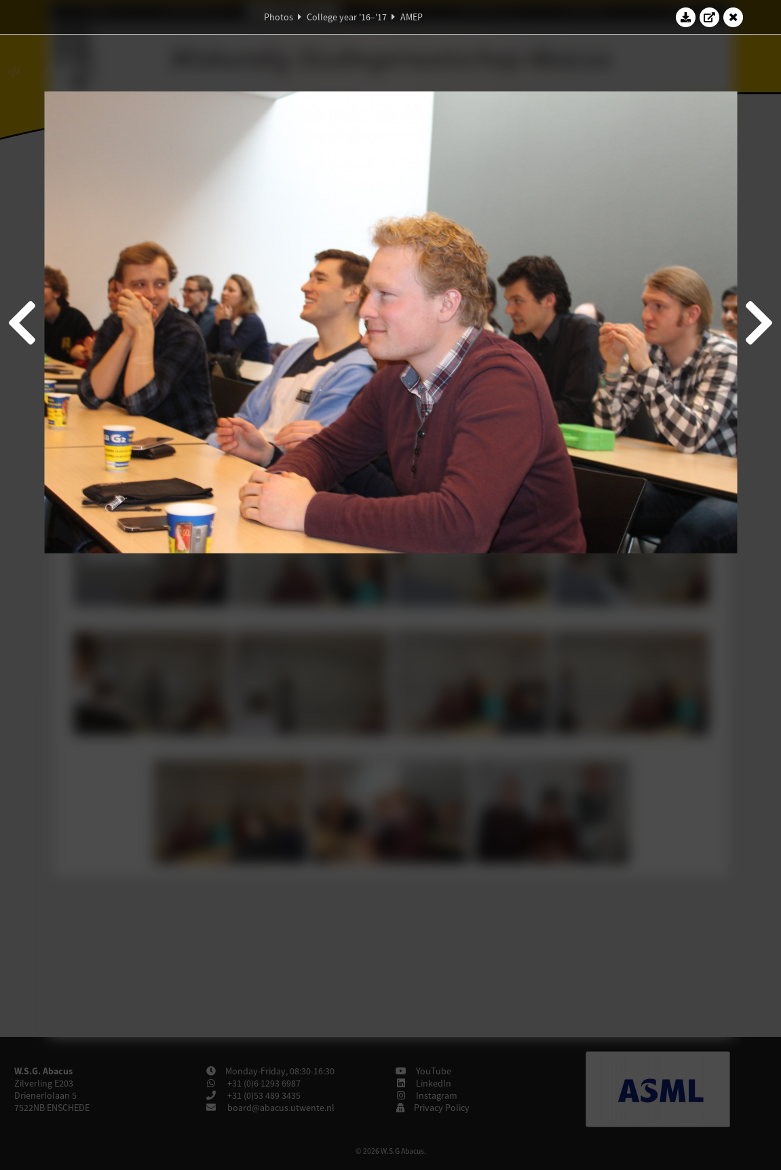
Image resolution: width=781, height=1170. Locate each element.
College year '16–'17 (347, 17)
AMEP (411, 17)
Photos (278, 17)
